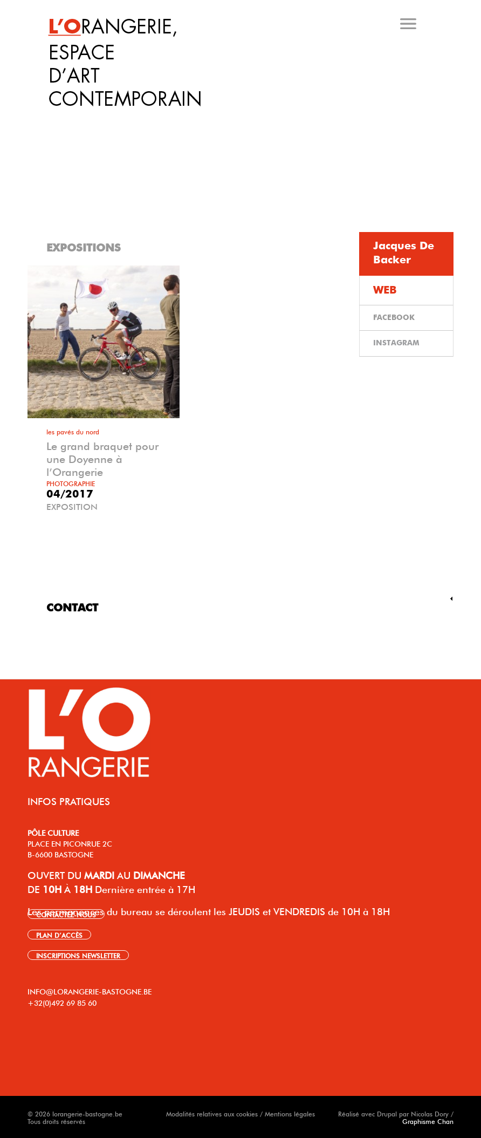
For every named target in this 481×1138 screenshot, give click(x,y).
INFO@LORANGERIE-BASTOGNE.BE (90, 991)
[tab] (243, 118)
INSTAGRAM (396, 343)
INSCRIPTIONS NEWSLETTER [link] (78, 955)
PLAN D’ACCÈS (59, 934)
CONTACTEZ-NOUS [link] (66, 914)
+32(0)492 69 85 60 (62, 1002)
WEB (385, 290)
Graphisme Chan (427, 1120)
